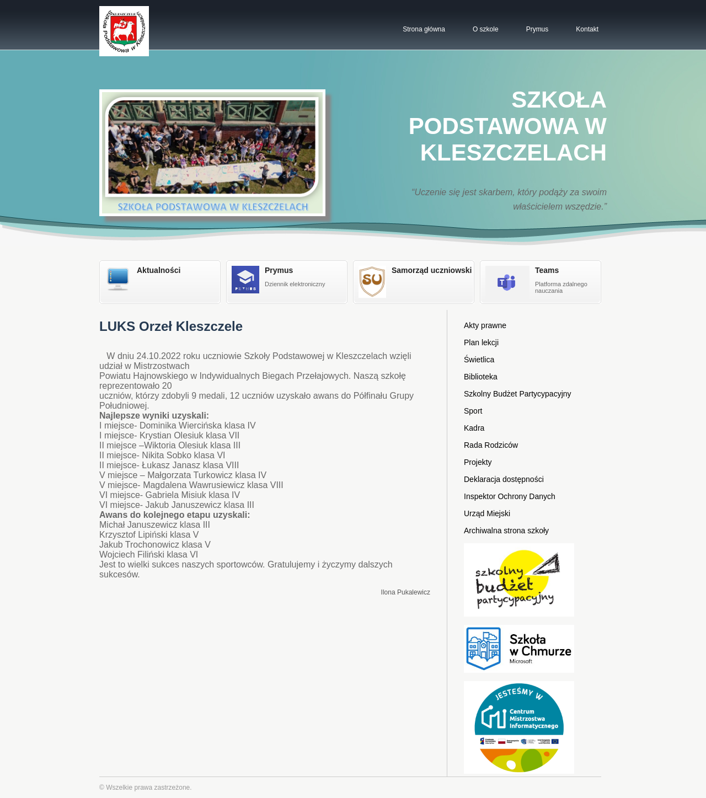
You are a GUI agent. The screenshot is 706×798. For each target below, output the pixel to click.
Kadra (474, 428)
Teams (547, 270)
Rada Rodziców (491, 445)
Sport (473, 410)
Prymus (537, 29)
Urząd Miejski (487, 513)
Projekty (478, 462)
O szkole (486, 29)
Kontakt (587, 29)
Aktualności (158, 270)
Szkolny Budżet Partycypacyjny (517, 393)
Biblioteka (481, 376)
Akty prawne (485, 325)
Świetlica (479, 359)
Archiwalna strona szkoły (506, 530)
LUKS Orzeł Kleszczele (171, 326)
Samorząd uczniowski (432, 270)
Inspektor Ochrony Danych (509, 496)
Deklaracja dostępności (504, 479)
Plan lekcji (481, 342)
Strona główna (424, 29)
